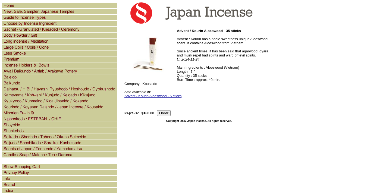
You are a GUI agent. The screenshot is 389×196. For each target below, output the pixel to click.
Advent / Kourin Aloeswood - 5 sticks (152, 96)
